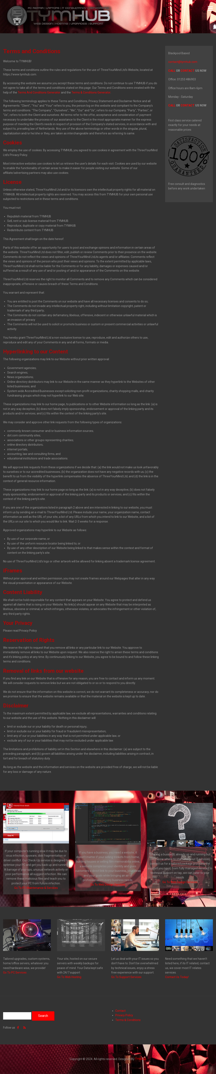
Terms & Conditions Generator (90, 92)
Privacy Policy (124, 1015)
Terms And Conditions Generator (39, 92)
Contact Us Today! (177, 977)
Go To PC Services (15, 972)
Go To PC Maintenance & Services (36, 887)
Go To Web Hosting (69, 977)
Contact (120, 1010)
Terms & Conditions (128, 1020)
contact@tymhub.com (182, 61)
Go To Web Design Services (107, 884)
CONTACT (188, 70)
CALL (171, 70)
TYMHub (140, 1059)
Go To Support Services (126, 977)
